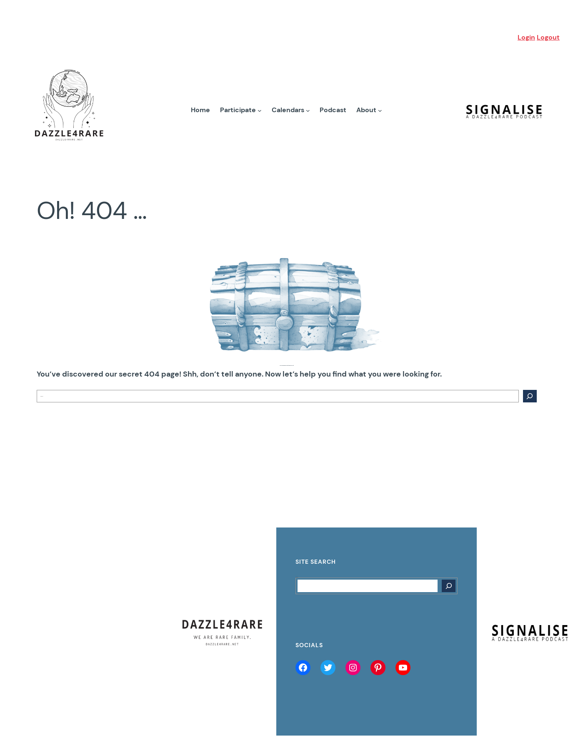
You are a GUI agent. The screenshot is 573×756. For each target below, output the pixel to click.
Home (200, 109)
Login (526, 37)
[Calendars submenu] (308, 110)
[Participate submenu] (260, 110)
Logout (548, 37)
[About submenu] (380, 110)
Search (296, 577)
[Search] (529, 396)
